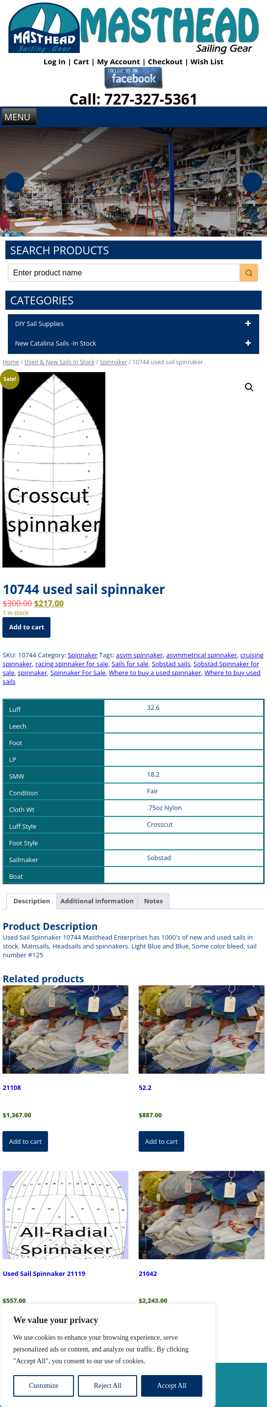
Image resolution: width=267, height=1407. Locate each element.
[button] (249, 387)
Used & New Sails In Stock (59, 362)
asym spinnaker (139, 654)
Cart (82, 61)
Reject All (107, 1385)
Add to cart (26, 626)
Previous (14, 182)
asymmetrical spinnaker (201, 654)
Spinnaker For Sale (78, 672)
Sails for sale (130, 663)
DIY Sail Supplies (134, 324)
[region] (108, 1355)
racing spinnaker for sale (71, 663)
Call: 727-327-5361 (133, 99)
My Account (119, 61)
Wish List (207, 61)
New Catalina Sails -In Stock (134, 344)
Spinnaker (113, 362)
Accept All (171, 1385)
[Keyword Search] (124, 272)
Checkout (166, 61)
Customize (43, 1385)
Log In (56, 61)
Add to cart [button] (25, 1141)
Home (10, 362)
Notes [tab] (153, 900)
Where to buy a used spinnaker (155, 672)
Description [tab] (31, 900)
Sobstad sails (171, 663)
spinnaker (32, 672)
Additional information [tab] (97, 900)
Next (252, 182)
